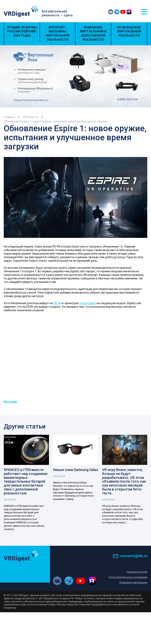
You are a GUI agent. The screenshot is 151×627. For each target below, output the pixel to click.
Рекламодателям (137, 571)
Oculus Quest (87, 303)
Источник (10, 401)
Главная (9, 117)
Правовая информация (133, 582)
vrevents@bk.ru (130, 556)
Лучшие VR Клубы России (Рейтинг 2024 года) (22, 32)
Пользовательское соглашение (128, 577)
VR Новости (30, 117)
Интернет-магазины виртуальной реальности (57, 34)
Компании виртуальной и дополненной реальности (93, 34)
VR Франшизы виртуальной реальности (129, 32)
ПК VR (57, 303)
